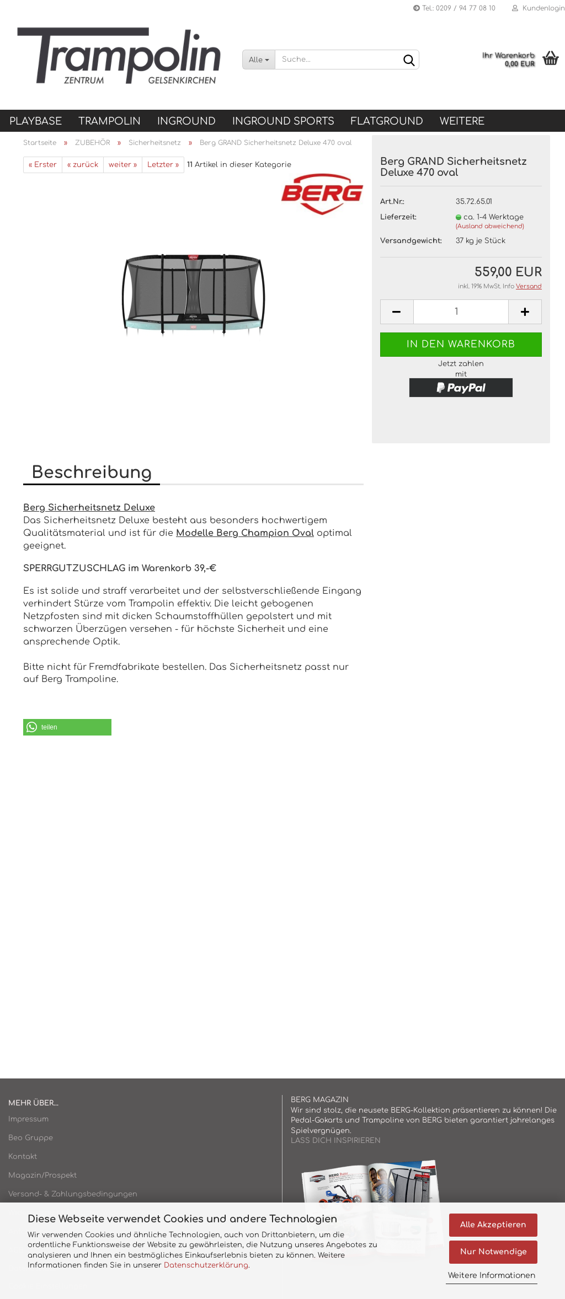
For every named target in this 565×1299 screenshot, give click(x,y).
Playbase (35, 121)
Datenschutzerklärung (206, 1265)
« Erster (43, 165)
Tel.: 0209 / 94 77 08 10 (454, 8)
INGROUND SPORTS (283, 121)
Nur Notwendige (493, 1252)
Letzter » (163, 165)
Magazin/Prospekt (42, 1175)
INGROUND (186, 121)
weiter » (123, 165)
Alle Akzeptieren (493, 1225)
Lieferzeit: (398, 217)
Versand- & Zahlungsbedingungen (72, 1194)
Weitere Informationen (491, 1275)
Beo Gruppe (30, 1138)
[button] (67, 727)
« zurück (82, 165)
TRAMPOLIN (109, 121)
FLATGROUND (387, 121)
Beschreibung (91, 473)
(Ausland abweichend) (490, 226)
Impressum (28, 1119)
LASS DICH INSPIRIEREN (336, 1141)
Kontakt (22, 1157)
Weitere (462, 121)
